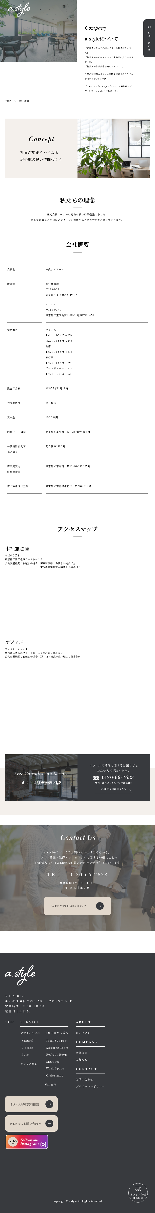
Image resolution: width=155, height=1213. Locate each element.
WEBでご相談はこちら (114, 788)
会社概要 (81, 1053)
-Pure (24, 1054)
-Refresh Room (56, 1054)
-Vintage (26, 1048)
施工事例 (51, 1085)
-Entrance (52, 1061)
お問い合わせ (84, 1079)
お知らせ (81, 1059)
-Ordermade (54, 1075)
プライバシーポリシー (90, 1086)
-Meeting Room (56, 1048)
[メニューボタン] (148, 6)
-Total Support (56, 1040)
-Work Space (54, 1068)
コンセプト (83, 1033)
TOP (9, 1022)
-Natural (27, 1040)
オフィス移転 (29, 1064)
